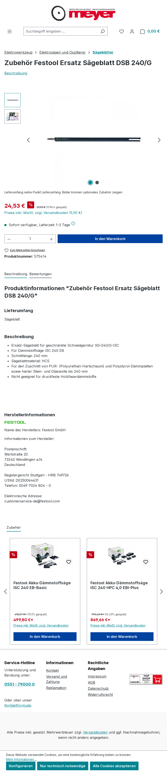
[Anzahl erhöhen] (51, 238)
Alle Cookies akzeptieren (114, 766)
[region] (83, 139)
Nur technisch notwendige (62, 766)
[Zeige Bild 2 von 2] (97, 182)
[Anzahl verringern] (8, 238)
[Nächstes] (159, 140)
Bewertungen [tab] (40, 274)
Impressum (97, 676)
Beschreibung (15, 73)
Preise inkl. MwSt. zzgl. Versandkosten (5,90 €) (43, 213)
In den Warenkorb (110, 239)
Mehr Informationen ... (21, 759)
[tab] (15, 274)
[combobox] (60, 31)
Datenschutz (98, 688)
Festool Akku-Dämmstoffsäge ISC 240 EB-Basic (42, 585)
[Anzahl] (30, 238)
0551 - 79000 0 (19, 684)
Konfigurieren (21, 766)
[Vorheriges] (28, 140)
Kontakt (52, 670)
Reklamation (56, 688)
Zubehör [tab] (14, 527)
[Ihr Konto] (132, 31)
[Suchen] (102, 31)
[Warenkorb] (150, 31)
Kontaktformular (17, 705)
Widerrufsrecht (100, 694)
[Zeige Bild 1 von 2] (90, 182)
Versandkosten (95, 732)
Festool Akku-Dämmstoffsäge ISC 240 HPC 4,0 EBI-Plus (119, 585)
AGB (91, 682)
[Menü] (9, 31)
